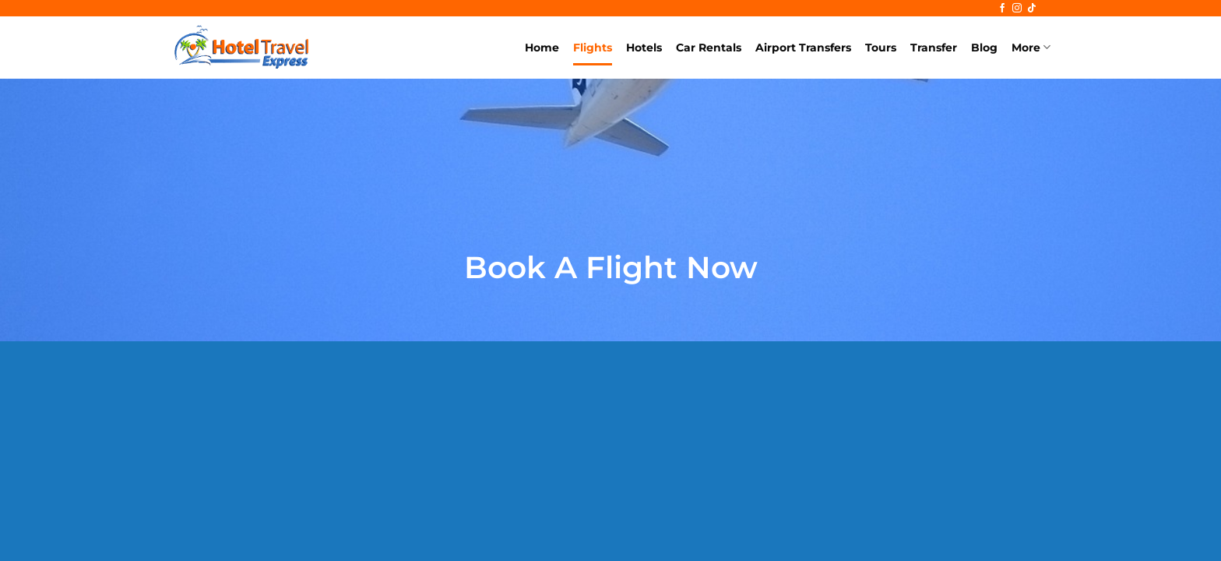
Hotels (644, 48)
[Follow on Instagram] (1017, 8)
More (1031, 47)
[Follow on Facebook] (1002, 8)
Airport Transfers (803, 48)
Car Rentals (708, 48)
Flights (592, 48)
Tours (880, 48)
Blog (984, 48)
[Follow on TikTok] (1031, 8)
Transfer (933, 48)
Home (542, 48)
